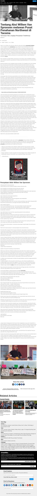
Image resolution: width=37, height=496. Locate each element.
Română (27, 446)
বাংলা (34, 446)
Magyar (2, 446)
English (3, 42)
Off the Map (28, 435)
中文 (18, 445)
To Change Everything (28, 429)
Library (4, 2)
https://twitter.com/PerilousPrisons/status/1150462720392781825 (13, 92)
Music (19, 429)
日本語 (9, 445)
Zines (2, 429)
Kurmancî (3, 449)
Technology (30, 425)
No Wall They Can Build (21, 435)
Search (17, 2)
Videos (16, 429)
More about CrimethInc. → (30, 461)
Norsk (6, 449)
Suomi (6, 445)
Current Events (4, 40)
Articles (2, 423)
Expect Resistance (27, 433)
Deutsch (13, 443)
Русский (30, 443)
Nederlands (13, 446)
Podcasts (11, 2)
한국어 (24, 446)
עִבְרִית (10, 42)
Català (28, 447)
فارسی (9, 446)
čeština (28, 445)
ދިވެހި (31, 447)
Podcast (2, 436)
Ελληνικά (3, 445)
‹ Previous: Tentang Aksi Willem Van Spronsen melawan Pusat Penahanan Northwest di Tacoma (10, 389)
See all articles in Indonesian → (6, 3)
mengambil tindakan (30, 45)
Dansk (6, 447)
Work (22, 433)
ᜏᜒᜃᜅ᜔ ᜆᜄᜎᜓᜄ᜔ (11, 449)
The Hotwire (19, 438)
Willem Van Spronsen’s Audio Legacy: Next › (27, 388)
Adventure (5, 425)
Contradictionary (16, 433)
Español (6, 42)
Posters (9, 429)
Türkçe (5, 446)
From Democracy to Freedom (7, 433)
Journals (5, 429)
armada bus (12, 46)
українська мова (18, 447)
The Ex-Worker (4, 438)
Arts (2, 425)
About (25, 2)
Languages (21, 2)
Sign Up (31, 479)
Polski (33, 443)
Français (17, 443)
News (26, 425)
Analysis (9, 425)
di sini (6, 56)
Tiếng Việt (25, 447)
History (19, 425)
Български (14, 445)
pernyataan (21, 140)
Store (14, 2)
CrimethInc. (2, 0)
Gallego (33, 447)
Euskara (31, 445)
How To (23, 425)
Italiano (12, 42)
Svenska (2, 447)
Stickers (13, 429)
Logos (22, 429)
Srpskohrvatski (19, 446)
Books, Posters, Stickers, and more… (8, 440)
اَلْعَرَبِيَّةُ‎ (31, 446)
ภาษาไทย (13, 447)
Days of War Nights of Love (10, 435)
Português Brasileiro (23, 443)
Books (1, 2)
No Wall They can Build (12, 438)
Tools (8, 2)
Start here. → (33, 466)
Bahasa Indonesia (22, 445)
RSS (5, 436)
